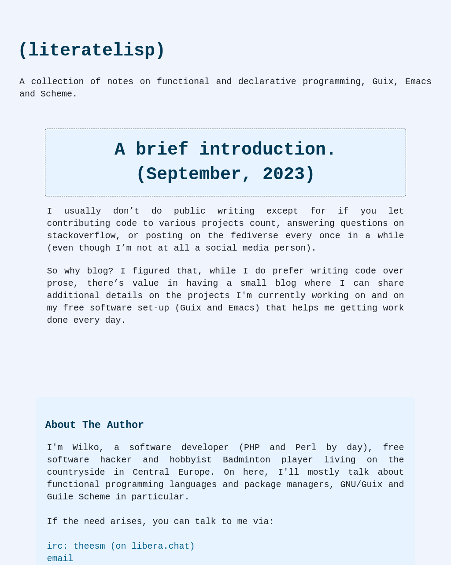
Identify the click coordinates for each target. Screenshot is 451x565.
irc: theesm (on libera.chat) (121, 546)
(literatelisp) (92, 51)
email (60, 559)
